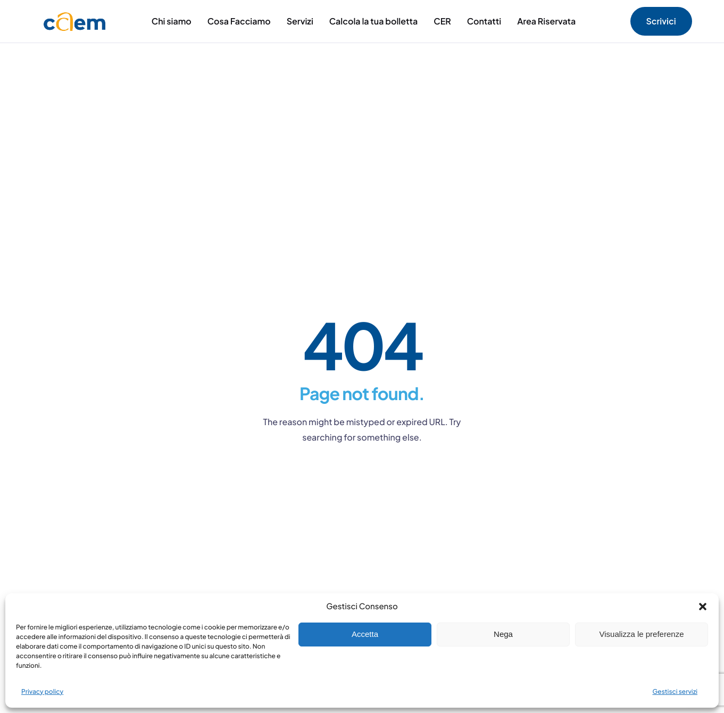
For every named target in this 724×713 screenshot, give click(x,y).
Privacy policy (42, 691)
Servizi (300, 21)
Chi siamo (172, 21)
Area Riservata (546, 21)
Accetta (365, 634)
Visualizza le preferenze (642, 634)
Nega (503, 634)
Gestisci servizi (675, 691)
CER (442, 21)
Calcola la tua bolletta (373, 21)
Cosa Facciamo (239, 21)
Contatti (484, 21)
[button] (702, 606)
